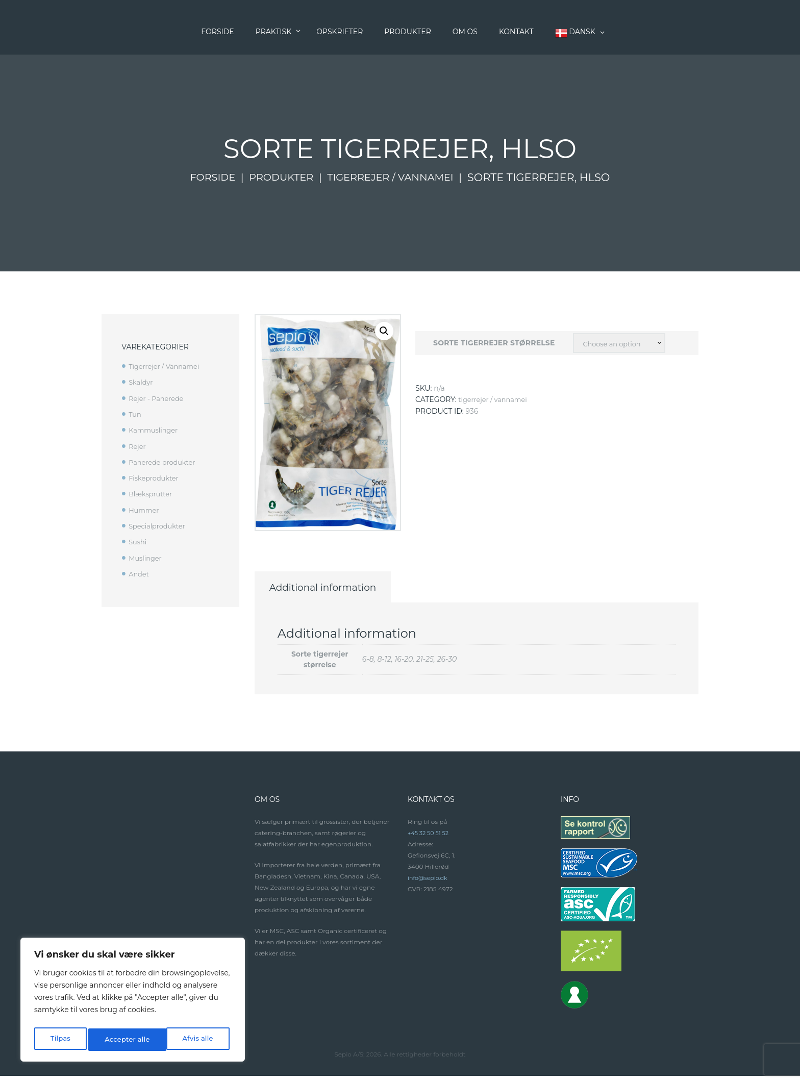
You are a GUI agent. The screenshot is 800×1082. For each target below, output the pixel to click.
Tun (135, 413)
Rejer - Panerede (158, 397)
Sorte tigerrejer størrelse (491, 343)
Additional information (348, 590)
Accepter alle (192, 1039)
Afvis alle (119, 1039)
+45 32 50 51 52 (430, 839)
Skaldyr (142, 382)
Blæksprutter (152, 493)
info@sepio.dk (429, 884)
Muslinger (146, 556)
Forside (204, 177)
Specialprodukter (159, 525)
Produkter (277, 177)
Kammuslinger (155, 430)
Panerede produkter (165, 461)
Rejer (138, 445)
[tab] (348, 590)
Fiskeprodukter (156, 477)
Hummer (145, 509)
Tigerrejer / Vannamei (395, 177)
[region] (132, 1002)
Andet (140, 572)
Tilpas (59, 1039)
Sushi (138, 540)
